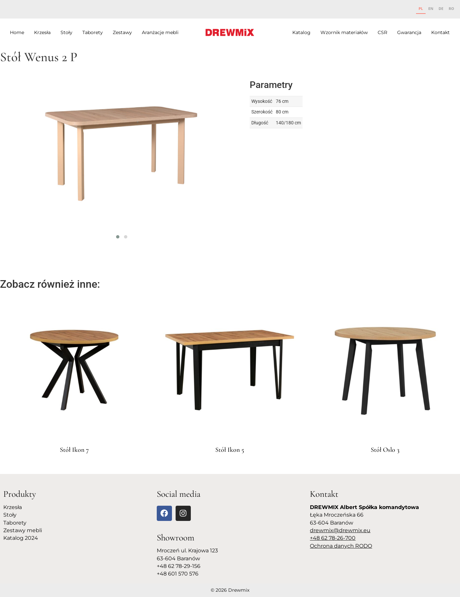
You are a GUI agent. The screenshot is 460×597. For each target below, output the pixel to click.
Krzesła (42, 32)
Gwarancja (409, 32)
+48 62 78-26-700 (332, 538)
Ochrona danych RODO (341, 546)
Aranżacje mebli (160, 32)
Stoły (66, 32)
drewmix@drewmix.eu (340, 530)
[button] (118, 237)
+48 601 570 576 (177, 574)
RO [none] (451, 8)
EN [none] (430, 8)
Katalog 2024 (20, 538)
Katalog (301, 32)
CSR (382, 32)
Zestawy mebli (22, 530)
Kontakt (440, 32)
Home (17, 32)
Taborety (92, 32)
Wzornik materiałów (344, 32)
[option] (431, 9)
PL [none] (421, 8)
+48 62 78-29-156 (178, 566)
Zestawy (122, 32)
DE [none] (441, 8)
